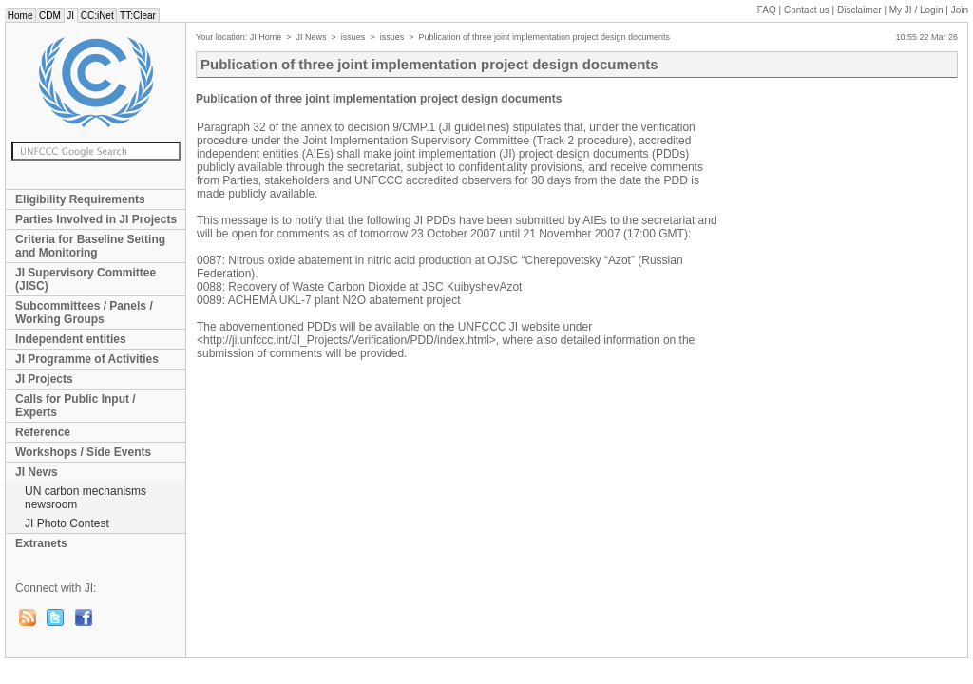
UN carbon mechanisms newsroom (85, 497)
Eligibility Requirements (80, 199)
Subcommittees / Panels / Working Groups (84, 312)
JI (71, 15)
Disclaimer (859, 10)
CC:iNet (97, 15)
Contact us (807, 10)
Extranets (41, 543)
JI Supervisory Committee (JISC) (85, 279)
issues (353, 37)
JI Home (266, 37)
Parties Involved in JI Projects (96, 219)
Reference (42, 432)
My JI (916, 10)
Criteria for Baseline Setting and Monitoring (90, 246)
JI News (36, 472)
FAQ (766, 10)
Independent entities (70, 339)
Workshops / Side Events (83, 452)
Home (20, 15)
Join (959, 10)
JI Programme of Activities (87, 359)
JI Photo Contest (67, 523)
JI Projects (44, 379)
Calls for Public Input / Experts (75, 405)
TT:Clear (137, 15)
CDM (49, 15)
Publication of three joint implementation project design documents (544, 37)
